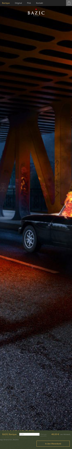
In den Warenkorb (53, 443)
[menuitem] (6, 3)
